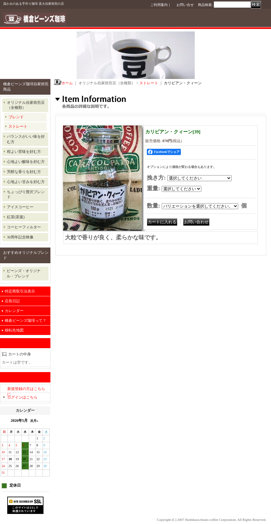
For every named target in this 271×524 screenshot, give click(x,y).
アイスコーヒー (20, 207)
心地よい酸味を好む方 (26, 161)
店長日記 (12, 301)
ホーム (67, 83)
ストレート (18, 126)
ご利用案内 (159, 5)
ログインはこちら (22, 397)
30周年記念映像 (20, 237)
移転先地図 (14, 330)
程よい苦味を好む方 (24, 151)
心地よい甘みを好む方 (26, 182)
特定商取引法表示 (20, 291)
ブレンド (16, 117)
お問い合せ (185, 5)
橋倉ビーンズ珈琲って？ (25, 320)
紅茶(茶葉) (16, 217)
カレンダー (14, 311)
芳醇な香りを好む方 (24, 172)
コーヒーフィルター (24, 227)
